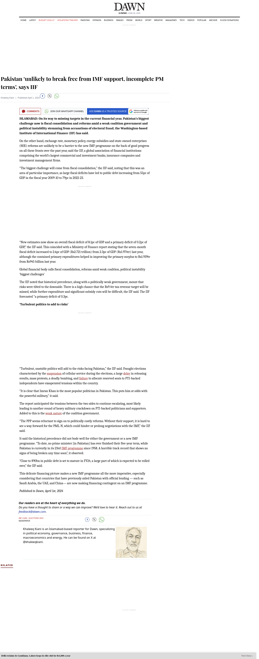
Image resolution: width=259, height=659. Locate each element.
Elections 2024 (36, 518)
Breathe (158, 20)
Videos (190, 20)
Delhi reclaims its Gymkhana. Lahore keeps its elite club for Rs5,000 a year (35, 655)
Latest (32, 20)
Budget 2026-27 (46, 20)
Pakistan (85, 20)
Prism (129, 20)
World (138, 20)
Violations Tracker (67, 20)
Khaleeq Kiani (7, 98)
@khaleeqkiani (33, 542)
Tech (182, 20)
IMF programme (72, 448)
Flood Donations (229, 20)
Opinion (96, 20)
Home (23, 20)
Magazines (171, 20)
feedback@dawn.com (32, 512)
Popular (201, 20)
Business (108, 20)
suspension (54, 373)
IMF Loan (23, 518)
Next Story (246, 655)
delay (126, 373)
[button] (42, 96)
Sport (148, 20)
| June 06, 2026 (129, 13)
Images (120, 20)
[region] (129, 48)
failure (83, 378)
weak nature (53, 413)
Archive (213, 20)
